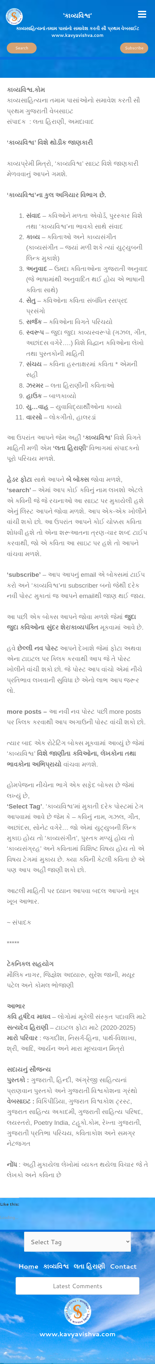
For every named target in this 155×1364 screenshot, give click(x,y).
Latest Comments (77, 1285)
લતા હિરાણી (89, 1266)
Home (28, 1266)
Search (21, 48)
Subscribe (134, 48)
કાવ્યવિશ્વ (56, 1266)
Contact (123, 1266)
